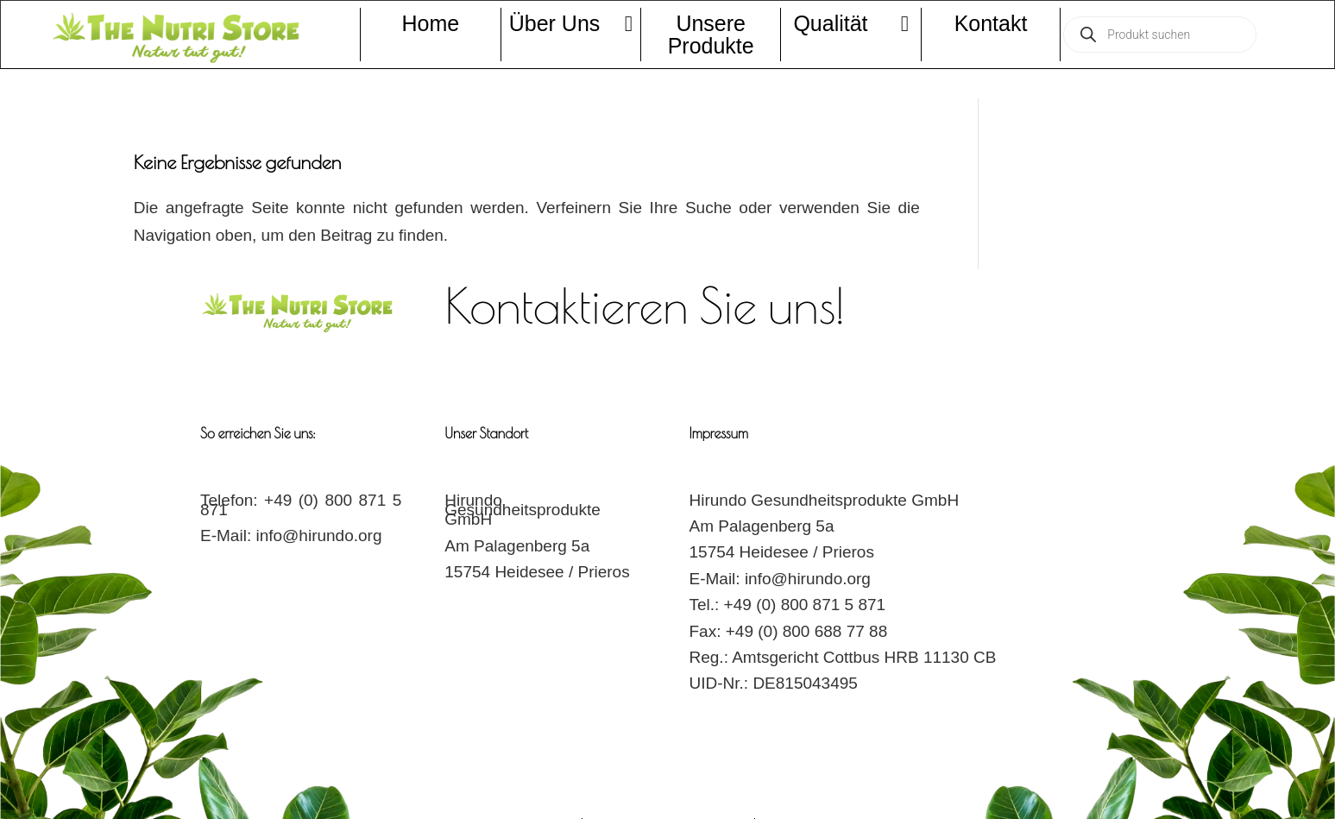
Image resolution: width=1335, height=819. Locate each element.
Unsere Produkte (711, 34)
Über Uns (571, 23)
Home (430, 23)
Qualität (850, 23)
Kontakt (991, 23)
